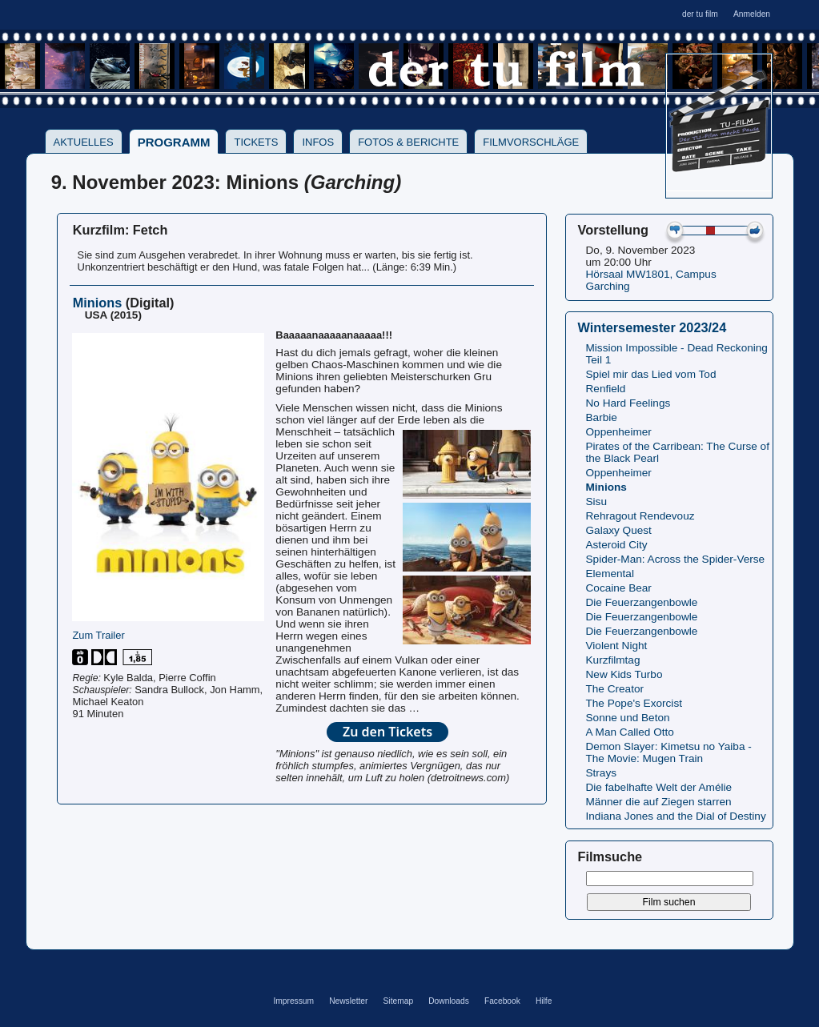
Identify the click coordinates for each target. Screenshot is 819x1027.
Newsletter (348, 1001)
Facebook (502, 1001)
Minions (606, 487)
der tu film (700, 14)
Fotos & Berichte (408, 142)
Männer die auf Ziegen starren (659, 802)
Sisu (596, 501)
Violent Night (617, 646)
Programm (174, 142)
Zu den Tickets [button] (387, 731)
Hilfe (544, 1001)
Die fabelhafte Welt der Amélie (659, 787)
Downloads (448, 1001)
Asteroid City (617, 545)
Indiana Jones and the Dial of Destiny (676, 816)
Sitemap (398, 1001)
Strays (601, 773)
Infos (318, 142)
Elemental (610, 574)
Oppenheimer (619, 432)
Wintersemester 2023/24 (652, 327)
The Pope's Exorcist (634, 703)
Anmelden (751, 14)
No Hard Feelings (628, 403)
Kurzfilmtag (613, 660)
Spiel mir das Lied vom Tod (651, 374)
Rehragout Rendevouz (640, 516)
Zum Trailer (98, 635)
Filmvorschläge (531, 142)
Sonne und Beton (628, 718)
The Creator (615, 689)
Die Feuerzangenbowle (642, 602)
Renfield (606, 389)
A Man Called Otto (630, 732)
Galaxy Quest (619, 530)
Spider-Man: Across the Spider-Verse (675, 559)
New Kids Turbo (624, 674)
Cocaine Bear (619, 588)
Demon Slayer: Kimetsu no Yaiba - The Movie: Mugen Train (669, 752)
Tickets (256, 142)
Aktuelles (84, 142)
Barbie (601, 417)
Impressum (293, 1001)
